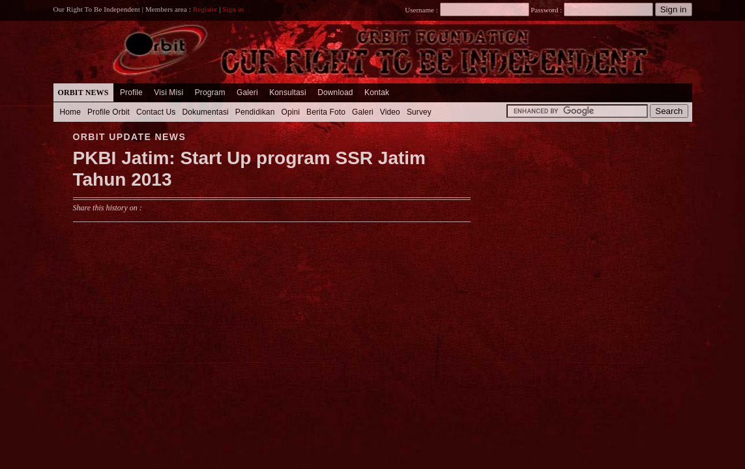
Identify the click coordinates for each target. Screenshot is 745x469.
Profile (131, 92)
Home (70, 112)
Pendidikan (255, 112)
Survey (419, 112)
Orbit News (83, 92)
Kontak (376, 92)
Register (205, 9)
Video (390, 112)
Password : (546, 10)
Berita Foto (325, 112)
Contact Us (156, 112)
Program (210, 92)
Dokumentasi (205, 112)
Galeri (247, 92)
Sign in (232, 9)
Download (335, 92)
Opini (290, 112)
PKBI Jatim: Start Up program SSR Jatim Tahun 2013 (249, 169)
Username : (467, 10)
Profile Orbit (108, 112)
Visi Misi (168, 92)
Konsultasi (287, 92)
